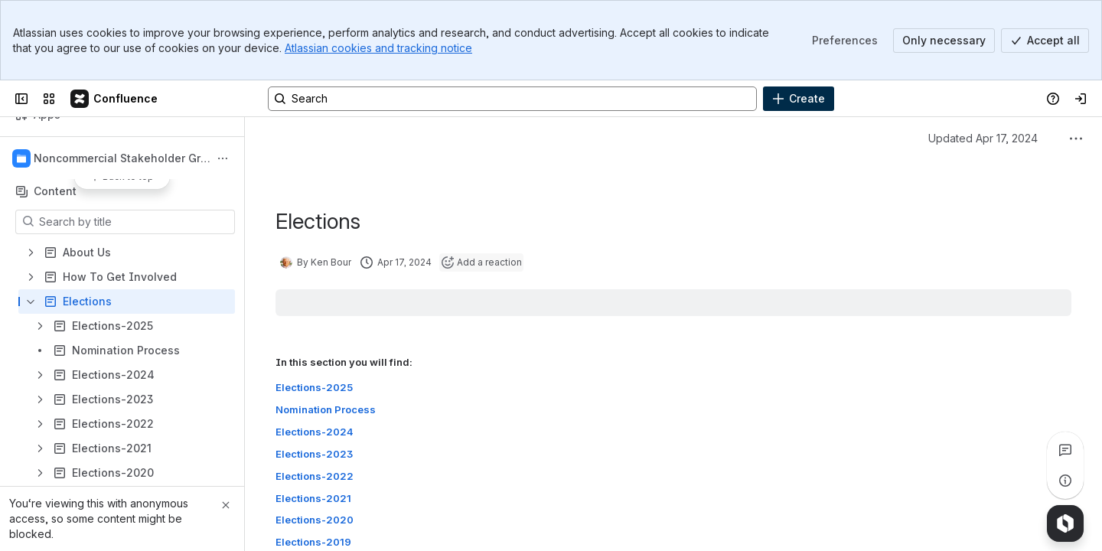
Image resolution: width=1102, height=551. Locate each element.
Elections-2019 (313, 542)
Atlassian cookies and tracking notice (378, 47)
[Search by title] (134, 222)
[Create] (798, 98)
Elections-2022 (315, 476)
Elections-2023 (314, 454)
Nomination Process (326, 409)
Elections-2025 (314, 387)
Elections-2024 (315, 431)
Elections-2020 (315, 520)
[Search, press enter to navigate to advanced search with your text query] (512, 98)
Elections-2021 (313, 498)
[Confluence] (114, 98)
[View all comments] (1065, 450)
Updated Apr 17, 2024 (983, 138)
